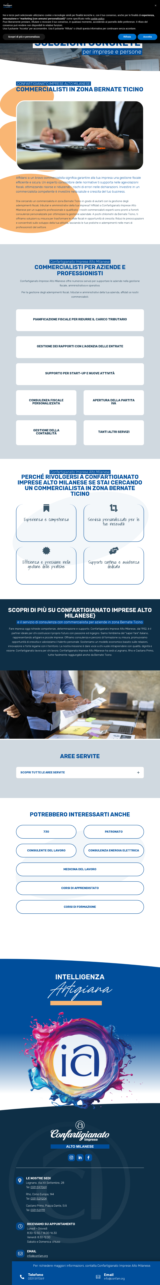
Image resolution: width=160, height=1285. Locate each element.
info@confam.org (37, 1256)
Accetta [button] (147, 36)
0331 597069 (39, 1187)
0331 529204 (39, 1198)
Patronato (114, 831)
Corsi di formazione (80, 906)
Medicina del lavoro (79, 869)
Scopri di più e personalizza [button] (24, 36)
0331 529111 (38, 1210)
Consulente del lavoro (46, 850)
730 (46, 831)
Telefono (35, 1275)
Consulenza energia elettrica (113, 850)
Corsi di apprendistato (80, 888)
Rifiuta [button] (127, 36)
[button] (155, 5)
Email (109, 1275)
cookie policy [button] (97, 18)
